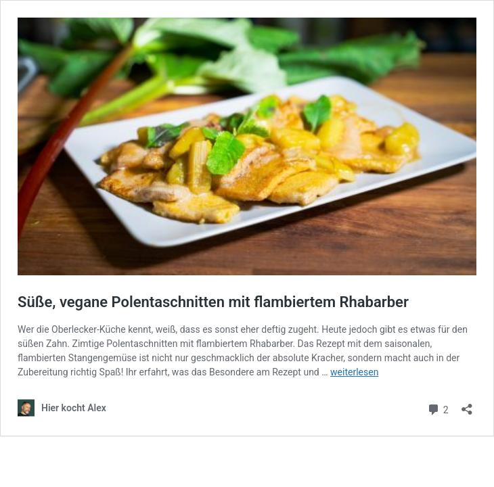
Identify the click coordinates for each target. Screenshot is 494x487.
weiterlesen (354, 372)
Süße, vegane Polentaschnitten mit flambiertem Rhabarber (213, 302)
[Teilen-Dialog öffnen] (466, 404)
